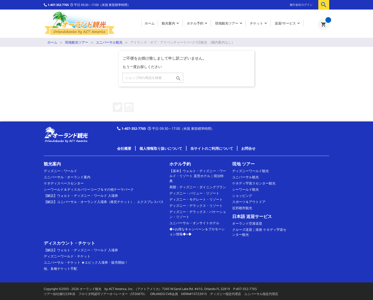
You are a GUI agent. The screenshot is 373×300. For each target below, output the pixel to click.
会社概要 (124, 148)
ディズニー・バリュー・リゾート (194, 193)
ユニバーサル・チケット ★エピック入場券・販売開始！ (86, 262)
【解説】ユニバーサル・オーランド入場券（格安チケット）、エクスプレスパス (104, 201)
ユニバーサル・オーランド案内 (67, 177)
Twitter (117, 107)
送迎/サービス (288, 23)
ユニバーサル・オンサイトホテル (194, 223)
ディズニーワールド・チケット (67, 256)
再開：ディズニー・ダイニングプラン (197, 187)
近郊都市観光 (242, 208)
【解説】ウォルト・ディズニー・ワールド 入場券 (81, 195)
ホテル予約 (197, 23)
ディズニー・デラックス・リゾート (196, 205)
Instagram (129, 107)
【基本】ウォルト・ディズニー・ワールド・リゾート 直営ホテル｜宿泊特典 (197, 176)
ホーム (150, 23)
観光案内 (171, 23)
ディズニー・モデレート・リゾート (196, 199)
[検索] (153, 78)
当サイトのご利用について (211, 148)
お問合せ (248, 148)
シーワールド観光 (245, 189)
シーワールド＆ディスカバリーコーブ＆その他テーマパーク (89, 189)
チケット (259, 23)
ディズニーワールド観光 (250, 171)
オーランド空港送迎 (247, 223)
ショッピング (242, 195)
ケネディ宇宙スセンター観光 (253, 183)
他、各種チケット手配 (60, 268)
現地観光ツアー (229, 23)
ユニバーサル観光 (245, 177)
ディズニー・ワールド (60, 171)
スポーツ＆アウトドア (248, 201)
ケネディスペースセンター (64, 183)
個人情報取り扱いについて (160, 148)
